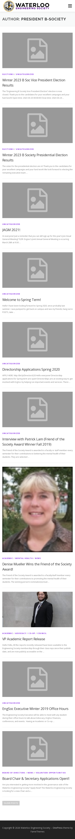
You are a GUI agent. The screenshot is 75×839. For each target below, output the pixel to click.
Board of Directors (13, 772)
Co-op (31, 633)
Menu (69, 6)
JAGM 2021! (11, 229)
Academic (7, 558)
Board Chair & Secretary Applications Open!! (35, 778)
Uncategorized (25, 74)
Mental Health (24, 558)
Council (42, 633)
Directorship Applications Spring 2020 (31, 369)
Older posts (11, 803)
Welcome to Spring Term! (21, 299)
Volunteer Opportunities (51, 772)
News (38, 558)
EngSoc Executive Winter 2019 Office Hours (35, 708)
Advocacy (20, 633)
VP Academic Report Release (23, 638)
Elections (8, 74)
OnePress (58, 827)
